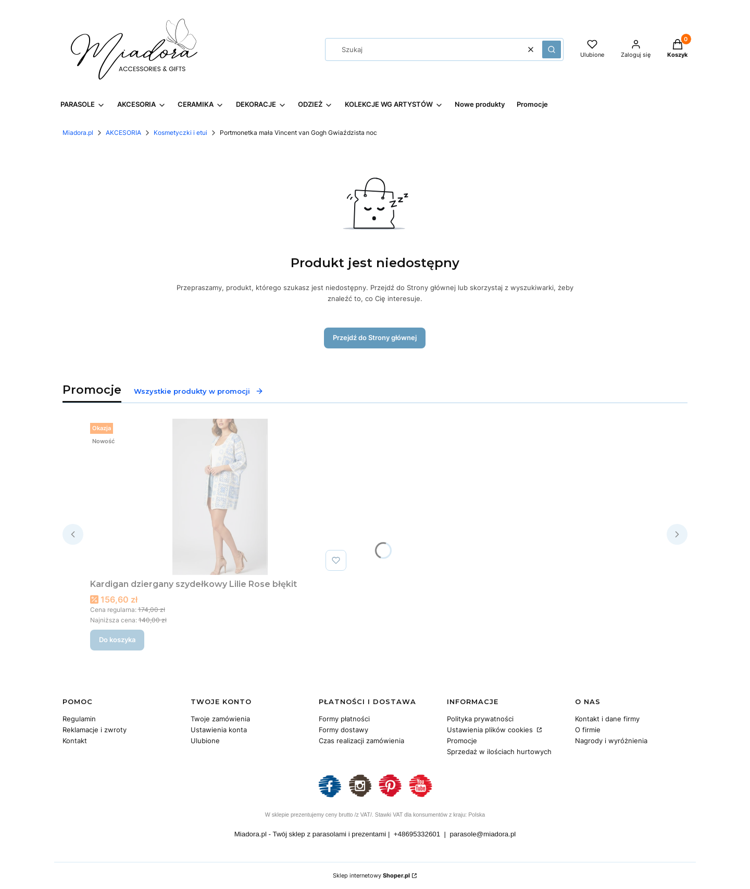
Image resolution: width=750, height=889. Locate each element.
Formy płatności (344, 719)
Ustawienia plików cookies (491, 729)
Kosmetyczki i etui (180, 132)
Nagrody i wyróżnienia (611, 740)
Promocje (462, 740)
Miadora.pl (78, 132)
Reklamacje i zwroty (95, 729)
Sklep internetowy (371, 875)
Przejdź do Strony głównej (375, 337)
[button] (551, 49)
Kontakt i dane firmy (607, 719)
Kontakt (75, 740)
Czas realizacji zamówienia (361, 740)
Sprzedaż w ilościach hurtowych (499, 751)
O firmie (588, 729)
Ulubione (205, 740)
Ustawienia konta (219, 729)
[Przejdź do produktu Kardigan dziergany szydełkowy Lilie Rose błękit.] (220, 497)
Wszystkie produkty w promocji (199, 391)
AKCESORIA (123, 132)
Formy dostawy (343, 729)
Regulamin (79, 719)
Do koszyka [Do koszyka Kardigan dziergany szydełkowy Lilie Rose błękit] (117, 639)
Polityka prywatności (480, 719)
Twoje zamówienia (220, 719)
